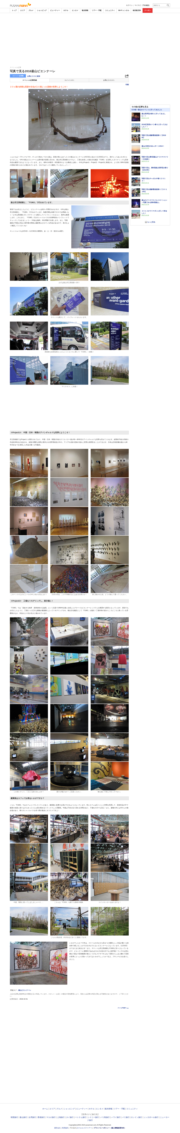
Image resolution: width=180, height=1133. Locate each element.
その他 (133, 110)
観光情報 (85, 10)
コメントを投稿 (18, 76)
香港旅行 (41, 1117)
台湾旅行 (32, 1117)
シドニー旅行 (93, 1117)
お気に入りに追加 (33, 76)
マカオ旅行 (51, 1117)
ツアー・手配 (96, 10)
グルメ (31, 10)
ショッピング (42, 10)
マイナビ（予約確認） (142, 5)
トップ (14, 10)
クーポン (147, 10)
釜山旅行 (23, 1117)
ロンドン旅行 (136, 1117)
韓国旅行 (14, 1117)
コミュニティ (110, 10)
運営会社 (57, 1128)
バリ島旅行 (105, 1117)
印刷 (127, 85)
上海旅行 (61, 1117)
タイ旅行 (70, 1117)
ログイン (129, 5)
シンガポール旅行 (151, 1117)
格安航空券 (137, 10)
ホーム (45, 1109)
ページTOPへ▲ (123, 1008)
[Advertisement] (90, 20)
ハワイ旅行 (116, 1117)
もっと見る (151, 222)
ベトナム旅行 (80, 1117)
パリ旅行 (126, 1117)
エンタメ (75, 10)
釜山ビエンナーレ (24, 990)
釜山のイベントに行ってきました (150, 110)
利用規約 (65, 1128)
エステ (84, 1128)
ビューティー (55, 10)
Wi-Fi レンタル (123, 10)
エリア (22, 10)
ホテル (65, 10)
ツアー (89, 1128)
